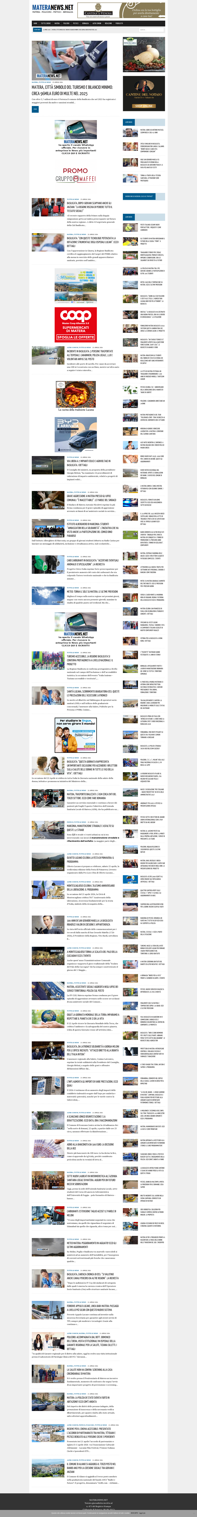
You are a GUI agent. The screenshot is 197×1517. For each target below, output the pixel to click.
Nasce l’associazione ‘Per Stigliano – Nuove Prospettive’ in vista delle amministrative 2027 (157, 764)
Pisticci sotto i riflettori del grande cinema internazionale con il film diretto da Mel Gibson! (157, 792)
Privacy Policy (135, 1483)
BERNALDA (78, 24)
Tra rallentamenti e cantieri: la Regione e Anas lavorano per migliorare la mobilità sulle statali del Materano (157, 681)
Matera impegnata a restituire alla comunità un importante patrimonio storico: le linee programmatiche (155, 1115)
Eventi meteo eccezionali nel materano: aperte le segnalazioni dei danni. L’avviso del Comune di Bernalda (157, 463)
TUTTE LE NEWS (38, 24)
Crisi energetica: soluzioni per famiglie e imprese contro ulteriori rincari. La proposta (156, 1184)
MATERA (49, 24)
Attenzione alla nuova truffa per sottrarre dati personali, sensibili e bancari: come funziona (155, 553)
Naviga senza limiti (137, 1495)
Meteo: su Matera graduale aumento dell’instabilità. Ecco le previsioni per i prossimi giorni (156, 566)
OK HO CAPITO (134, 1513)
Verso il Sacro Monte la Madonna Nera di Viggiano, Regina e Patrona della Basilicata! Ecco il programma (157, 580)
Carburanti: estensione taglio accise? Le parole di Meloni (88, 1145)
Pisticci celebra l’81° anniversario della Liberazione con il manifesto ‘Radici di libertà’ (156, 380)
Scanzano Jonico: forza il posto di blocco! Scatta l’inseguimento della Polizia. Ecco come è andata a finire (157, 1129)
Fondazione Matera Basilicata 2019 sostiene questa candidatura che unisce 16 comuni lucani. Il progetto (157, 323)
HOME (28, 24)
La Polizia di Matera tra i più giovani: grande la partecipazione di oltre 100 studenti (156, 267)
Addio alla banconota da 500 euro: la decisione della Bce (88, 1088)
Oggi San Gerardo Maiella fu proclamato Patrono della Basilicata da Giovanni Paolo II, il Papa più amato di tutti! (156, 161)
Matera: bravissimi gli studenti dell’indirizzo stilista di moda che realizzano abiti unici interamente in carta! (158, 352)
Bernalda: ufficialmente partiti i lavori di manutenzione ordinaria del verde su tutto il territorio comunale (157, 651)
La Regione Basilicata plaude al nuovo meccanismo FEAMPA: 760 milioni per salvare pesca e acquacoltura (156, 750)
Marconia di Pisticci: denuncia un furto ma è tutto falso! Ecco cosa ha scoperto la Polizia (157, 893)
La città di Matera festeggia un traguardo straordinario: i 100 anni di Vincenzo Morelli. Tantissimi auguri (157, 366)
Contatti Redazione (137, 1489)
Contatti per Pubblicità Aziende (142, 1470)
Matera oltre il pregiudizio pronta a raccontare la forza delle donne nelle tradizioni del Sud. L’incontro (156, 1212)
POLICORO (59, 24)
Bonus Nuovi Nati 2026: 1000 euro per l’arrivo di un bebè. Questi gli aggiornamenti (156, 449)
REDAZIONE (101, 24)
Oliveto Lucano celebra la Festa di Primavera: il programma (89, 822)
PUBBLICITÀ (111, 24)
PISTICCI (68, 24)
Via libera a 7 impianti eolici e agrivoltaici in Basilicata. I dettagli (47, 1482)
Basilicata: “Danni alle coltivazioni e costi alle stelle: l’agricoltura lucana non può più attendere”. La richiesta (157, 295)
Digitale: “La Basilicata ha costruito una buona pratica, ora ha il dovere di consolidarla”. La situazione (157, 309)
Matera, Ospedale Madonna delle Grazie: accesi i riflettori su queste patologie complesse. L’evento (156, 539)
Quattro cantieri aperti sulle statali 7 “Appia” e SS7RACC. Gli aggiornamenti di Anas (156, 865)
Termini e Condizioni (137, 1476)
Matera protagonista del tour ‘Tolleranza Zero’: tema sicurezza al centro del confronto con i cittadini (157, 408)
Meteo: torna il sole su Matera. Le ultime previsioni (85, 567)
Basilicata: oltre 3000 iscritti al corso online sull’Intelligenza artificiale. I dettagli (156, 851)
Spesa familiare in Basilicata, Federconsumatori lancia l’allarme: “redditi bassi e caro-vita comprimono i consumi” (158, 147)
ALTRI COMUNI (89, 24)
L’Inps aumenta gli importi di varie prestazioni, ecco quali (88, 1030)
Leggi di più (142, 1513)
